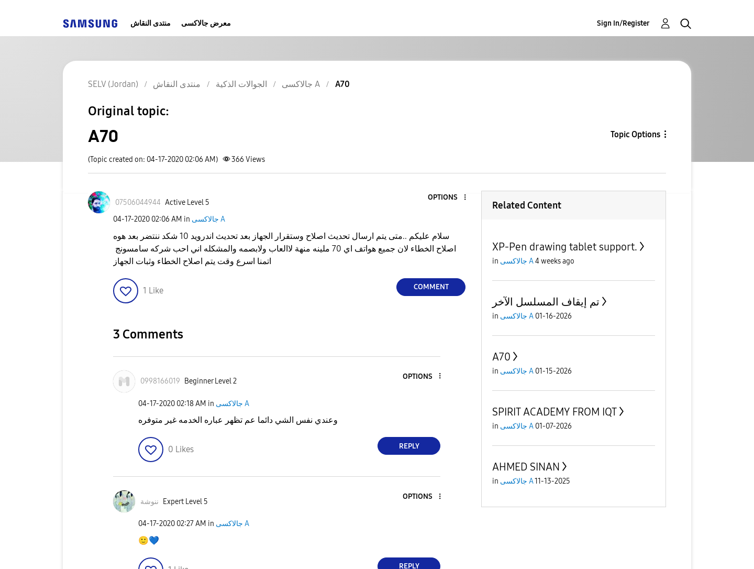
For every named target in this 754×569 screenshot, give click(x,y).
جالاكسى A (208, 219)
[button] (447, 198)
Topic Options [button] (635, 134)
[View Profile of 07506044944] (138, 202)
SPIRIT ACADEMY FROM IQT (554, 412)
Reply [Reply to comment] (409, 446)
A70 (501, 357)
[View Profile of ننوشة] (149, 501)
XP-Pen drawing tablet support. (564, 246)
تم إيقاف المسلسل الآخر (546, 302)
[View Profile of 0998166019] (160, 381)
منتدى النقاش (150, 23)
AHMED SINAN (526, 467)
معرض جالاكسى (206, 23)
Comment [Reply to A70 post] (431, 286)
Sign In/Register (623, 23)
